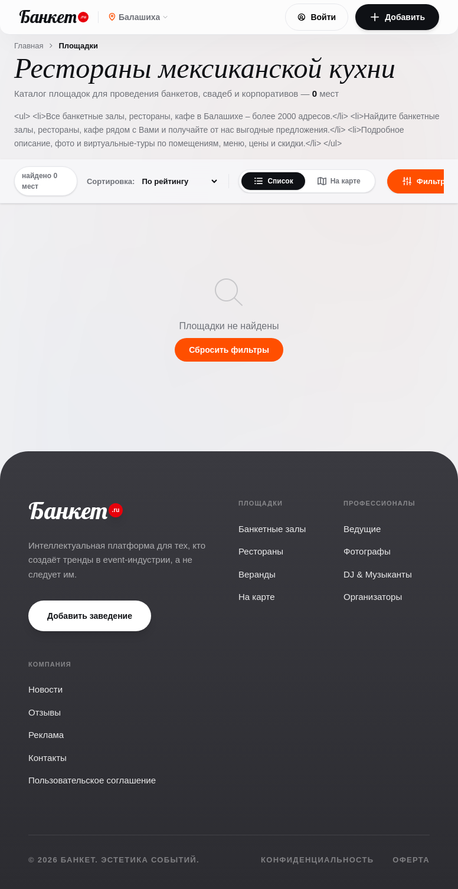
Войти (316, 17)
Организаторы (373, 597)
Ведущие (362, 529)
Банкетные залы (272, 529)
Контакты (47, 758)
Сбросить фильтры (229, 350)
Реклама (46, 735)
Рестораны (260, 551)
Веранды (257, 574)
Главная (28, 45)
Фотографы (367, 551)
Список (273, 181)
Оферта (411, 859)
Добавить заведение (89, 616)
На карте (339, 181)
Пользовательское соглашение (92, 780)
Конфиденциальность (317, 859)
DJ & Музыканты (378, 574)
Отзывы (44, 712)
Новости (45, 689)
